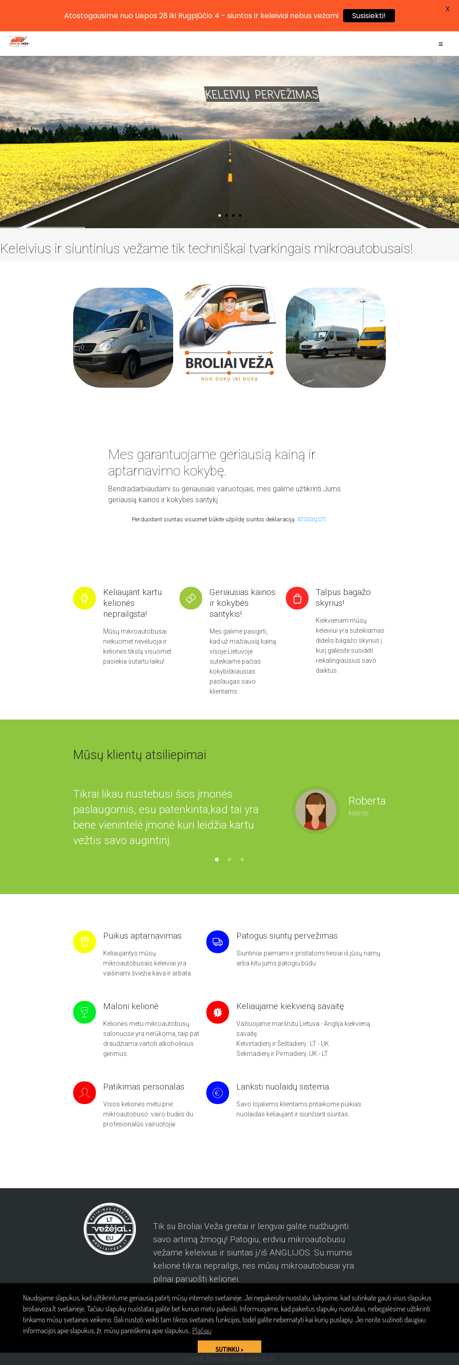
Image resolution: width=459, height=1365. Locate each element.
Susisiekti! (369, 15)
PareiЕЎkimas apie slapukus (229, 1359)
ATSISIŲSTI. (312, 519)
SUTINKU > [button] (229, 1349)
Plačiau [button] (201, 1330)
